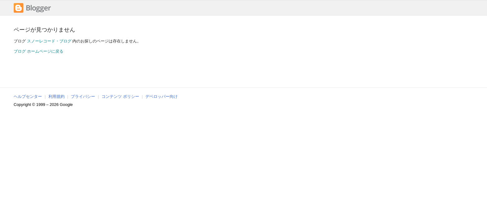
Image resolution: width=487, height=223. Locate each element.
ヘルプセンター (28, 96)
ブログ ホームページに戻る (38, 51)
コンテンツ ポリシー (120, 96)
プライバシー (83, 96)
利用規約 (56, 96)
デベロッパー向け (161, 96)
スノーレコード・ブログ (49, 41)
